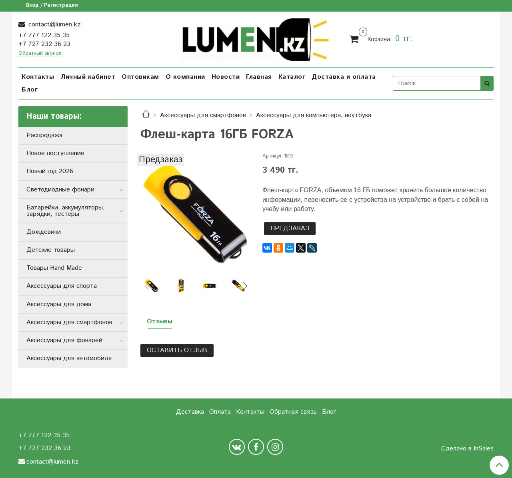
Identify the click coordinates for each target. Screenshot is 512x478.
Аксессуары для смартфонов (203, 115)
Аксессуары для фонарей (64, 340)
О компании (185, 77)
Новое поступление (55, 153)
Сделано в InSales (467, 449)
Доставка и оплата (344, 77)
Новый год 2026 (49, 171)
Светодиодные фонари (60, 189)
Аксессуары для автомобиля (69, 358)
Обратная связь (293, 411)
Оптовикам (140, 77)
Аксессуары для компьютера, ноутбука (313, 115)
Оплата (220, 411)
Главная (259, 77)
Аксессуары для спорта (61, 286)
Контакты (38, 77)
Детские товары (50, 250)
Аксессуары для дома (58, 304)
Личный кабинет (87, 77)
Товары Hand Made (54, 268)
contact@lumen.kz (53, 24)
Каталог (292, 77)
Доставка (190, 411)
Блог (30, 89)
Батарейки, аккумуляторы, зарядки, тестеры (65, 211)
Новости (226, 77)
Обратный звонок (39, 53)
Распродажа (44, 135)
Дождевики (43, 232)
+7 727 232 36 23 (44, 44)
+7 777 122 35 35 (44, 35)
